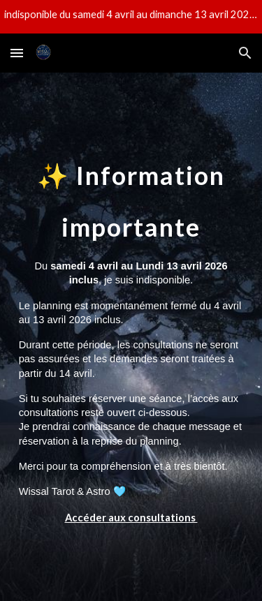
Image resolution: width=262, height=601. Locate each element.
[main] (131, 336)
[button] (17, 53)
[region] (131, 17)
